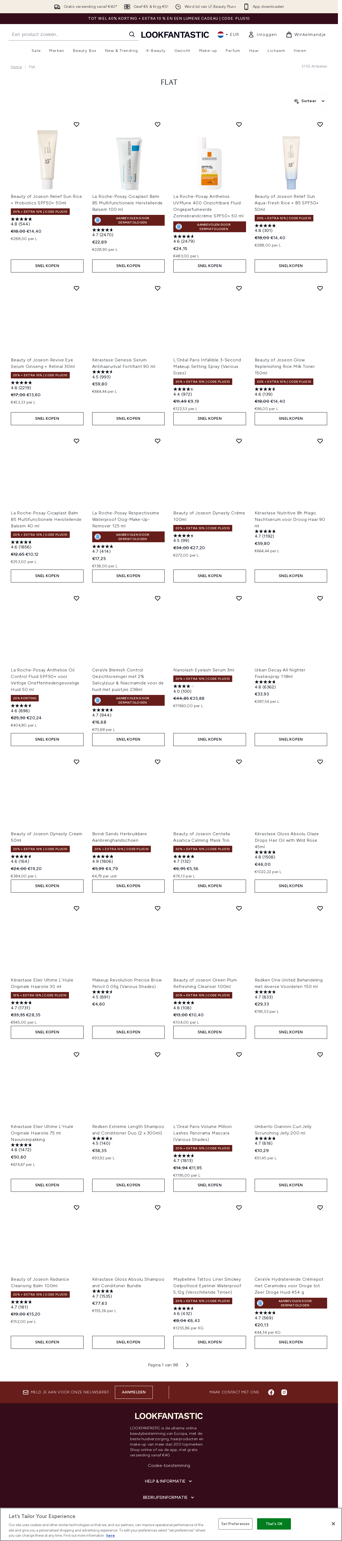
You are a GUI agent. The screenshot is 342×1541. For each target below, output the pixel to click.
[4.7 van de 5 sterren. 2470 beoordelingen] (103, 233)
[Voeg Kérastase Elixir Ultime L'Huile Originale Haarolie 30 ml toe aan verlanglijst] (76, 908)
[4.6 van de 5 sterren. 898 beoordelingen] (22, 709)
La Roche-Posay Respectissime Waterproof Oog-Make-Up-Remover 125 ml (125, 519)
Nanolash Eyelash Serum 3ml (203, 670)
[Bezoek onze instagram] (284, 1392)
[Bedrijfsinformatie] (169, 1497)
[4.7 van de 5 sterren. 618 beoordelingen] (266, 1141)
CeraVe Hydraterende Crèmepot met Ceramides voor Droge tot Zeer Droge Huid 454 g (289, 1286)
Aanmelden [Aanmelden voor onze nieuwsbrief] (134, 1392)
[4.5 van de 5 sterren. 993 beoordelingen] (103, 375)
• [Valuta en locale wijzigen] (228, 34)
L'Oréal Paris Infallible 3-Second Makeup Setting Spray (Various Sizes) (207, 366)
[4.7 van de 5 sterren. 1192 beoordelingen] (266, 534)
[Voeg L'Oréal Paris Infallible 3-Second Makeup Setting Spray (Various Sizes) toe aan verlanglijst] (239, 288)
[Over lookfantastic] (169, 1513)
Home (16, 67)
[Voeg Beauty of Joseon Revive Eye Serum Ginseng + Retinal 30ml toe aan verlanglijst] (76, 288)
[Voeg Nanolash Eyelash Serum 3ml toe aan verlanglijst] (239, 598)
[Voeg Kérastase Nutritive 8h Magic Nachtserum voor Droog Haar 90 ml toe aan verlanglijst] (320, 440)
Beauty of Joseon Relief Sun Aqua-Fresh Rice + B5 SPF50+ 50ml (287, 203)
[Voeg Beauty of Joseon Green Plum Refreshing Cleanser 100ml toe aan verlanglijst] (239, 908)
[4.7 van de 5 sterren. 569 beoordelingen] (266, 1316)
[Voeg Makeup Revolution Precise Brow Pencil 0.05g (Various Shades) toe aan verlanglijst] (157, 908)
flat (169, 82)
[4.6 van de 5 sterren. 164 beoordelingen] (22, 859)
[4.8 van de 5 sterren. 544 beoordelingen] (22, 222)
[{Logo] (175, 34)
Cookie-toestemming (169, 1465)
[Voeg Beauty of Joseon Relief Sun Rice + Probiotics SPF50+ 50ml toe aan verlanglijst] (76, 124)
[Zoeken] (132, 34)
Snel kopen (47, 266)
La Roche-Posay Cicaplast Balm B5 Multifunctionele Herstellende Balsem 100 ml (127, 203)
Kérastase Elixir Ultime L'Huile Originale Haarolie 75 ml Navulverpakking (42, 1133)
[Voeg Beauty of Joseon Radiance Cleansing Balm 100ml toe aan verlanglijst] (76, 1207)
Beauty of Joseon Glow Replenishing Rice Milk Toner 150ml (285, 366)
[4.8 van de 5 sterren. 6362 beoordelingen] (266, 685)
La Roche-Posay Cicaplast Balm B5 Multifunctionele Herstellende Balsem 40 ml (46, 519)
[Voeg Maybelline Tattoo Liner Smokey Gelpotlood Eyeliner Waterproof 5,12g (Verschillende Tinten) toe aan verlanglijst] (239, 1207)
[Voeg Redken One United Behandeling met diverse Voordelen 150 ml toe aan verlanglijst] (320, 908)
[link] (262, 34)
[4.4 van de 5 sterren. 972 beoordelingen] (184, 392)
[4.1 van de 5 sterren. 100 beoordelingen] (184, 689)
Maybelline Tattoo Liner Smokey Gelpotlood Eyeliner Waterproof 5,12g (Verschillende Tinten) (207, 1286)
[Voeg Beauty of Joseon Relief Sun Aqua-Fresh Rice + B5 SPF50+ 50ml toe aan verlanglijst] (320, 124)
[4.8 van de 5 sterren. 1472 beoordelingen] (22, 1148)
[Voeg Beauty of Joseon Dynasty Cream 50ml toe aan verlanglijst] (76, 761)
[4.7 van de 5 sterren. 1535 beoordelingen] (103, 1294)
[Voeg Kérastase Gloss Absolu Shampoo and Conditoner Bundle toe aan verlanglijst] (157, 1207)
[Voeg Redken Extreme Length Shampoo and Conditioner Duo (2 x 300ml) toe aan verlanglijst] (157, 1054)
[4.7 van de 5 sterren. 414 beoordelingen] (103, 549)
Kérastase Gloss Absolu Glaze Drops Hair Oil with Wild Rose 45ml (287, 840)
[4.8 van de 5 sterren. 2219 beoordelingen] (22, 386)
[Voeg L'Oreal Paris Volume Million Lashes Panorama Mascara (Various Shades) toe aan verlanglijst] (239, 1054)
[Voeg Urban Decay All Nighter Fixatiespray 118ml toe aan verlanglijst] (320, 598)
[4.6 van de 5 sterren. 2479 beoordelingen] (184, 239)
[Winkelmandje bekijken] (306, 34)
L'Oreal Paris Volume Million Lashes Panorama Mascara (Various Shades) (202, 1133)
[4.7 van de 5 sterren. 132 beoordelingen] (184, 859)
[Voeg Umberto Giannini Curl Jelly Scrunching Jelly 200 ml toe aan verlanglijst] (320, 1054)
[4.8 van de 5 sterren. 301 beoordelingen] (266, 229)
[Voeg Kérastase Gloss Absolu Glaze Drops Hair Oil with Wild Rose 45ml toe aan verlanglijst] (320, 761)
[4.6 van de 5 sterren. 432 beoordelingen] (184, 1311)
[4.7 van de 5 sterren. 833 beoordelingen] (266, 995)
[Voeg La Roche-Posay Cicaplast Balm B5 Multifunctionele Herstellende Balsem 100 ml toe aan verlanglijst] (157, 124)
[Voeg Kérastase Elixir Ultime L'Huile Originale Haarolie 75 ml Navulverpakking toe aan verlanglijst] (76, 1054)
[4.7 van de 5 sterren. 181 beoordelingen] (22, 1305)
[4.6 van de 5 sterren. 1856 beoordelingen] (22, 545)
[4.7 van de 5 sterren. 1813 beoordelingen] (184, 1159)
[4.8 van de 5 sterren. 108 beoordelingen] (184, 1006)
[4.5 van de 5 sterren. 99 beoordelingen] (184, 539)
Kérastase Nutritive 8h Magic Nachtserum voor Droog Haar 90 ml (290, 519)
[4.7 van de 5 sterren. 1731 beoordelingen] (22, 1006)
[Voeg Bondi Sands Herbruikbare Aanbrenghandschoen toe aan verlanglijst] (157, 761)
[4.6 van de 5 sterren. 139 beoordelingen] (266, 392)
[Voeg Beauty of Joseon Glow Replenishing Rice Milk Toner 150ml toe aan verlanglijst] (320, 288)
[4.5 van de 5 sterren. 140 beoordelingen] (103, 1141)
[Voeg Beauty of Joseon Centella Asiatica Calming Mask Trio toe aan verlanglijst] (239, 761)
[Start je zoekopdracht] (73, 34)
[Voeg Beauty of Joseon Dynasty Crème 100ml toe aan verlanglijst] (239, 440)
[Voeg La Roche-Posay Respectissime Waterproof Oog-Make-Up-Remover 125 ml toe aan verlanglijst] (157, 440)
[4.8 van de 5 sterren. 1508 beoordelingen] (266, 855)
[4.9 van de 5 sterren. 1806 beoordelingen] (103, 859)
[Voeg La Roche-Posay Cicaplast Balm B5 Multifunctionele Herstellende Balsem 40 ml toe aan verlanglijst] (76, 440)
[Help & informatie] (169, 1481)
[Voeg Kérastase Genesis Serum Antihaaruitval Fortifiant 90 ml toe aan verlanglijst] (157, 288)
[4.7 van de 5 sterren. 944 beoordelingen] (103, 713)
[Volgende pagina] (187, 1365)
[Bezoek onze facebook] (271, 1392)
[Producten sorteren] (310, 101)
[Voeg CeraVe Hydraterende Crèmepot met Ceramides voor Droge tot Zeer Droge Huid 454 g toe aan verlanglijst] (320, 1207)
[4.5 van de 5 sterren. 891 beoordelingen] (103, 995)
